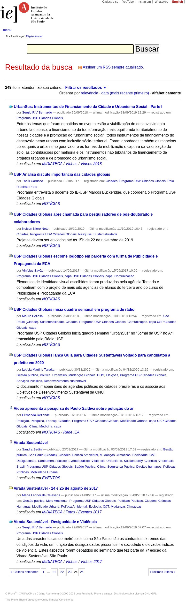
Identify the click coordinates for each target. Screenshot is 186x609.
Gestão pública (27, 375)
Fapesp (51, 421)
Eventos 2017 (89, 512)
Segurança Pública (120, 466)
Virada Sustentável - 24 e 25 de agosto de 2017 (56, 488)
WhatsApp (161, 1)
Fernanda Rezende (36, 415)
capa (109, 276)
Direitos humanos (149, 466)
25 (82, 572)
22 (62, 572)
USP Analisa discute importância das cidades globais (62, 174)
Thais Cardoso (32, 181)
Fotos (70, 512)
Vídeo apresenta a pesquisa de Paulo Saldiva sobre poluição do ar (74, 408)
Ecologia (95, 506)
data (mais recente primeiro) (125, 93)
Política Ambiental (85, 455)
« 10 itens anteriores (24, 572)
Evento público (79, 461)
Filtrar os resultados (83, 87)
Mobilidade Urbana (133, 421)
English (177, 1)
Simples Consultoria (61, 599)
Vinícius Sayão (32, 270)
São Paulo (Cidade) (43, 455)
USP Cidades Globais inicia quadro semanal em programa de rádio (74, 309)
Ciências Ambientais (158, 461)
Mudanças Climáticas (115, 455)
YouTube (128, 1)
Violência (98, 461)
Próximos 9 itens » (162, 572)
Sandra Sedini (32, 449)
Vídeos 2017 (91, 562)
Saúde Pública (85, 466)
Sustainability (133, 461)
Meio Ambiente (57, 500)
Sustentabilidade (105, 234)
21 (54, 572)
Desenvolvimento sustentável (65, 381)
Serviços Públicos (29, 381)
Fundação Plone (91, 593)
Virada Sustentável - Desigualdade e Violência (55, 522)
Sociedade (139, 455)
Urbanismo (114, 461)
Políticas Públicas (130, 500)
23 (69, 572)
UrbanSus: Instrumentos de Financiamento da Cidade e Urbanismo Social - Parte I (88, 107)
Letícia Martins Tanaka (38, 369)
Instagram (144, 1)
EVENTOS (51, 478)
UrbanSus (59, 375)
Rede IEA (71, 432)
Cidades (111, 181)
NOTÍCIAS (51, 204)
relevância (89, 93)
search (173, 30)
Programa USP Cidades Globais (39, 118)
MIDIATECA (52, 164)
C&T (152, 455)
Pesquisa (85, 234)
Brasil (20, 466)
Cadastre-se (110, 1)
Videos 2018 (91, 164)
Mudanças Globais (82, 375)
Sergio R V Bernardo (37, 112)
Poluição (22, 421)
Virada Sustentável (31, 443)
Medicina (45, 426)
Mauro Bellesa (32, 316)
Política (45, 375)
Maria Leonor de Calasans (41, 495)
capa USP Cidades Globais (84, 276)
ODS (100, 375)
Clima (33, 426)
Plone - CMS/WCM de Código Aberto (31, 593)
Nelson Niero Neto (35, 228)
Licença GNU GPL (145, 593)
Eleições (112, 375)
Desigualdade (26, 461)
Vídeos (72, 164)
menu (7, 30)
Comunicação (124, 276)
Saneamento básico (52, 461)
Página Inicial (34, 36)
